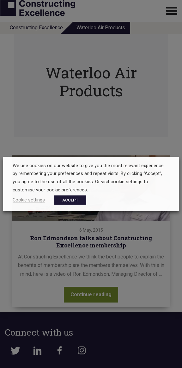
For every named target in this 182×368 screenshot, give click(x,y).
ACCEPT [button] (70, 200)
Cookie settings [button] (29, 200)
